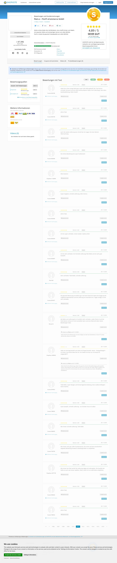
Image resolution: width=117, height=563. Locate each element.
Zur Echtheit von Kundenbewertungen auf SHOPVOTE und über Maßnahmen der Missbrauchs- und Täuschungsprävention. (55, 536)
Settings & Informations (30, 554)
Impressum (6, 558)
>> (76, 528)
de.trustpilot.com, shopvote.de (91, 48)
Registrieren (108, 2)
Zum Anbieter (20, 36)
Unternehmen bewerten (20, 32)
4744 (93, 79)
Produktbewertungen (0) (75, 61)
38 (100, 79)
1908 (63, 526)
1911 (78, 526)
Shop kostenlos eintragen (87, 2)
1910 (73, 526)
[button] (37, 26)
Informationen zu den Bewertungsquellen (27, 97)
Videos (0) (63, 61)
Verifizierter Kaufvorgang (51, 96)
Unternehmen (71, 2)
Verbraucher (60, 2)
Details (83, 84)
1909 (68, 526)
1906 (53, 526)
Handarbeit (47, 22)
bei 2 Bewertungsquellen (93, 37)
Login (99, 2)
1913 (88, 526)
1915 (98, 526)
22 (106, 79)
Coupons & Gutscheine (51, 61)
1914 (93, 526)
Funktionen (24, 2)
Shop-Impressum (61, 53)
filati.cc (58, 49)
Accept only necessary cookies (13, 554)
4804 (86, 79)
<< (46, 526)
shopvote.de (13, 89)
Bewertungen (38, 61)
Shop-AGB (59, 51)
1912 (83, 526)
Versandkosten (60, 55)
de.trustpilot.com (14, 93)
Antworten (104, 100)
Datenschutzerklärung (14, 558)
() (103, 96)
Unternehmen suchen (35, 2)
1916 (102, 526)
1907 (58, 526)
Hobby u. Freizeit (38, 22)
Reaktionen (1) (64, 327)
